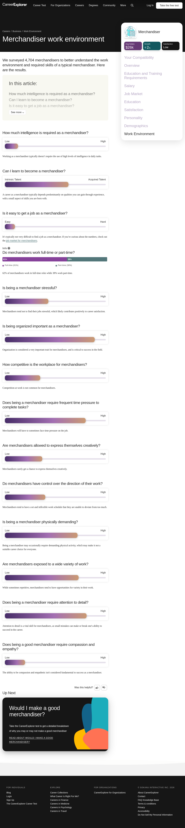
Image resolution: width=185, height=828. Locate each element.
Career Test (39, 5)
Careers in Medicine (59, 803)
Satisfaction (133, 110)
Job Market (133, 94)
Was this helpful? (83, 687)
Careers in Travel (58, 811)
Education (132, 102)
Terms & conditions (147, 803)
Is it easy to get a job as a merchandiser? (41, 106)
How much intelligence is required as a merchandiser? (52, 94)
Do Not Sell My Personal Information (155, 815)
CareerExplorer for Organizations (110, 792)
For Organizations (60, 5)
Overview (132, 65)
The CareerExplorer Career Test (21, 803)
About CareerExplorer (148, 792)
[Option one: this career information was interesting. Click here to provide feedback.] (97, 687)
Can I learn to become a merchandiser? (40, 100)
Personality (133, 118)
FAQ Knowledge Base (148, 800)
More (123, 5)
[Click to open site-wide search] (132, 5)
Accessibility (144, 811)
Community (109, 5)
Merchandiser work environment (53, 39)
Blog (8, 792)
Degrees (93, 5)
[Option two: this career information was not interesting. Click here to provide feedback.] (104, 687)
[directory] (55, 97)
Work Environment (139, 134)
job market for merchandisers (21, 240)
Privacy (141, 807)
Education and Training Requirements (143, 75)
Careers (79, 5)
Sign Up (10, 800)
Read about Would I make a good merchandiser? (31, 740)
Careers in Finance (59, 800)
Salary (129, 86)
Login (9, 796)
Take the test (169, 5)
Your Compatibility (139, 57)
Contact (141, 796)
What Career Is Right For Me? (64, 796)
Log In (150, 5)
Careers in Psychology (61, 807)
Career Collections (59, 792)
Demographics (136, 126)
